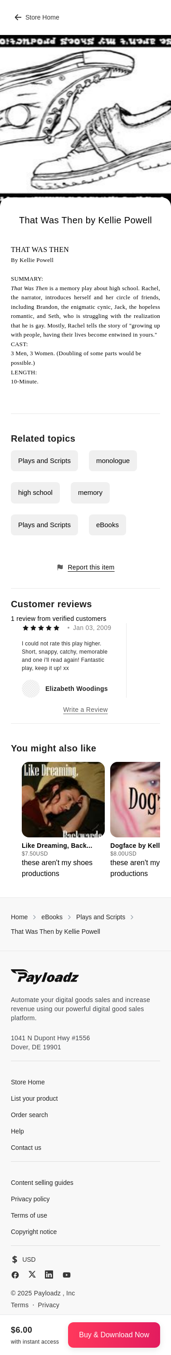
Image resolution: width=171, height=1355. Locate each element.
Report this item (85, 567)
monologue (113, 460)
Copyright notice (34, 1231)
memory (90, 492)
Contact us (26, 1147)
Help (17, 1131)
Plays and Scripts (44, 460)
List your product (34, 1098)
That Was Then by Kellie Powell (55, 931)
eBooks (107, 525)
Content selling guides (42, 1182)
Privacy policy (30, 1199)
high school (35, 492)
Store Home (37, 17)
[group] (63, 820)
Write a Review (85, 709)
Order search (29, 1114)
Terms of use (29, 1215)
